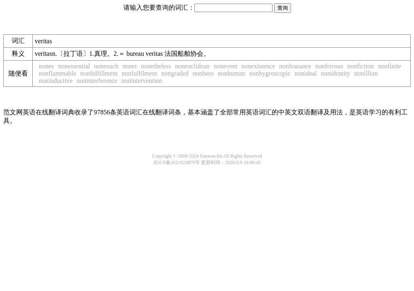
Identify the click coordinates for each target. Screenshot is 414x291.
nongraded (175, 73)
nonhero (202, 73)
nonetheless (156, 66)
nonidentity (336, 73)
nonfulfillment (98, 73)
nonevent (225, 66)
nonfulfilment (139, 73)
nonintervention (141, 80)
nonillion (366, 73)
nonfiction (360, 66)
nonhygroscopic (269, 73)
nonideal (306, 73)
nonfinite (389, 66)
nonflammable (57, 73)
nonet (130, 66)
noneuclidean (192, 66)
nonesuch (106, 66)
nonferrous (329, 66)
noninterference (97, 80)
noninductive (56, 80)
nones (46, 66)
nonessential (74, 66)
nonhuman (231, 73)
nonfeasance (295, 66)
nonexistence (258, 66)
